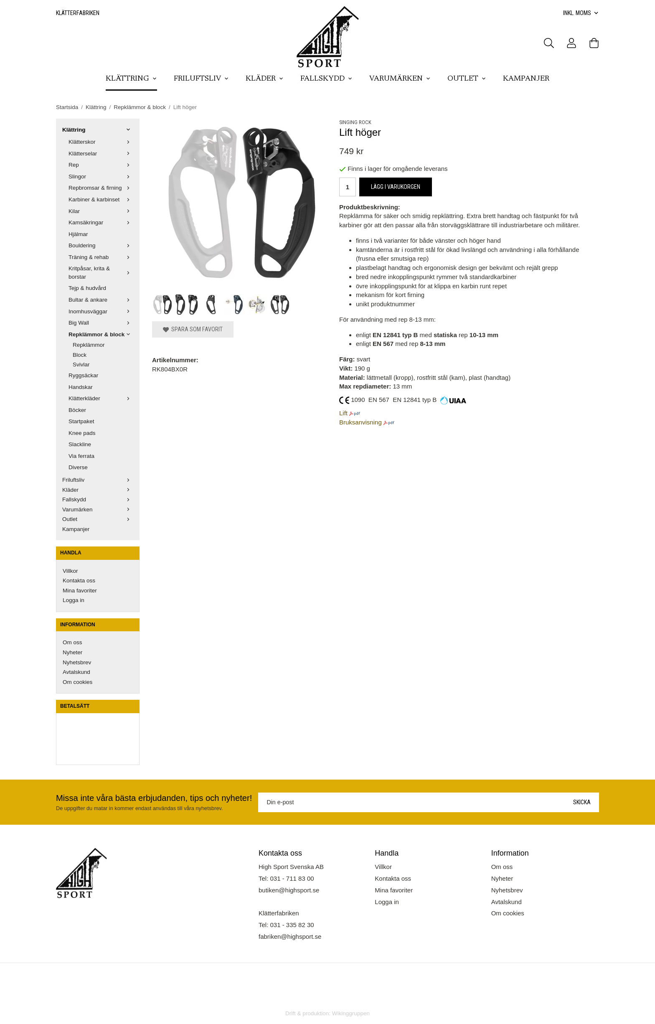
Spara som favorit (193, 329)
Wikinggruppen (351, 1013)
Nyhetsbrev (77, 662)
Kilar (101, 211)
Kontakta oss (79, 580)
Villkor (70, 571)
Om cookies (77, 682)
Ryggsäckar (83, 375)
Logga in (73, 600)
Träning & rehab (101, 257)
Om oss (72, 642)
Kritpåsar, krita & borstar (101, 272)
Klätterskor (101, 142)
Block (79, 355)
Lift (343, 413)
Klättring (131, 79)
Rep (101, 165)
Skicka (582, 802)
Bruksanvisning (360, 422)
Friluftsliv (201, 79)
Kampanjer (526, 79)
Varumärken (400, 79)
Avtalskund (76, 672)
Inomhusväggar (101, 311)
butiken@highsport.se (289, 890)
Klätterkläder (101, 398)
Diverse (78, 467)
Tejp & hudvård (87, 288)
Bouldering (101, 245)
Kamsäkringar (101, 222)
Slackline (80, 444)
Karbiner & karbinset (101, 199)
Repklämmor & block (101, 334)
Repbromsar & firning (101, 188)
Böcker (77, 410)
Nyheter (72, 652)
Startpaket (81, 421)
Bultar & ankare (101, 300)
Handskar (81, 387)
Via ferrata (81, 456)
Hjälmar (78, 234)
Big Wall (101, 323)
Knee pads (82, 433)
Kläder (265, 79)
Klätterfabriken (77, 13)
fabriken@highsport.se (290, 936)
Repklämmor (89, 345)
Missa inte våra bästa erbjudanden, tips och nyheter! (154, 798)
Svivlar (81, 364)
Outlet (466, 79)
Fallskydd (326, 79)
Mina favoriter (80, 590)
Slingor (101, 176)
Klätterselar (101, 153)
